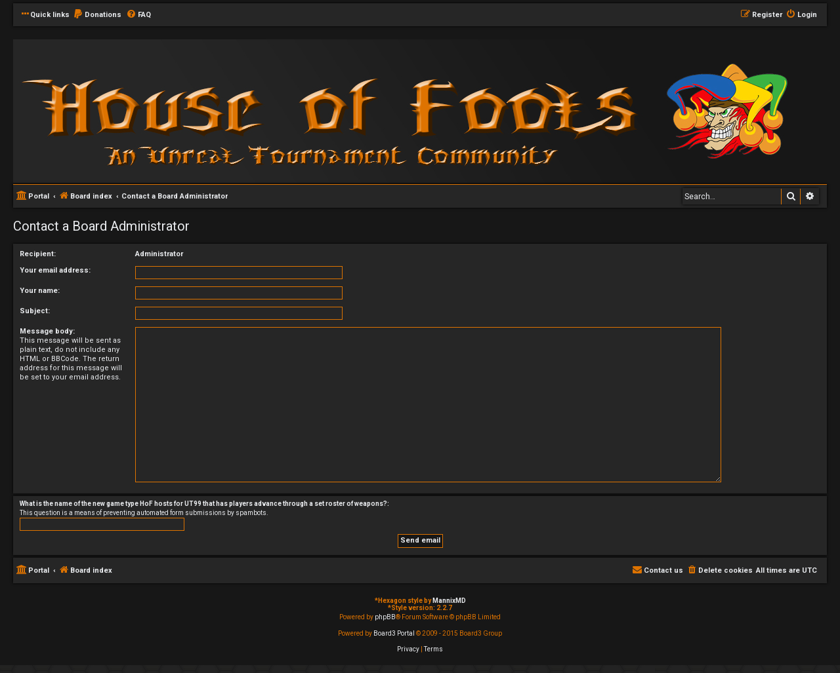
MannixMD (449, 600)
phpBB (385, 617)
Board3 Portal (394, 633)
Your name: (40, 290)
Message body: (47, 331)
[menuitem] (97, 15)
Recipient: (38, 254)
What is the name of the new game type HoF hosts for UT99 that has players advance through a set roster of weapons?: (204, 503)
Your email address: (55, 270)
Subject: (35, 311)
